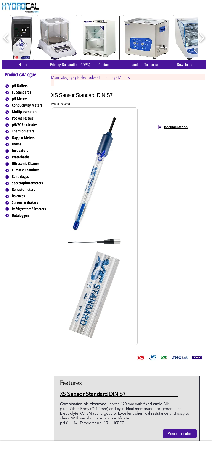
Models (124, 77)
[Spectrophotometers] (31, 183)
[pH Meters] (29, 99)
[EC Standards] (29, 92)
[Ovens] (29, 144)
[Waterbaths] (29, 157)
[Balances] (29, 196)
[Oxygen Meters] (29, 137)
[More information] (180, 433)
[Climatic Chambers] (29, 170)
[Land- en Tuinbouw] (144, 64)
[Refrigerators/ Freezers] (29, 209)
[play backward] (6, 37)
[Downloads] (185, 64)
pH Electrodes (85, 77)
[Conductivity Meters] (30, 105)
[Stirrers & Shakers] (29, 202)
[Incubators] (29, 150)
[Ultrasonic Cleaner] (29, 163)
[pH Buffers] (29, 86)
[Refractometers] (29, 189)
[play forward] (202, 37)
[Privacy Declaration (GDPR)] (70, 64)
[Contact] (104, 64)
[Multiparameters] (29, 111)
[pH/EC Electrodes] (29, 124)
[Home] (22, 64)
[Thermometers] (29, 131)
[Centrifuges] (29, 176)
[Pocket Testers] (29, 118)
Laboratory (107, 77)
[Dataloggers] (29, 215)
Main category (61, 77)
